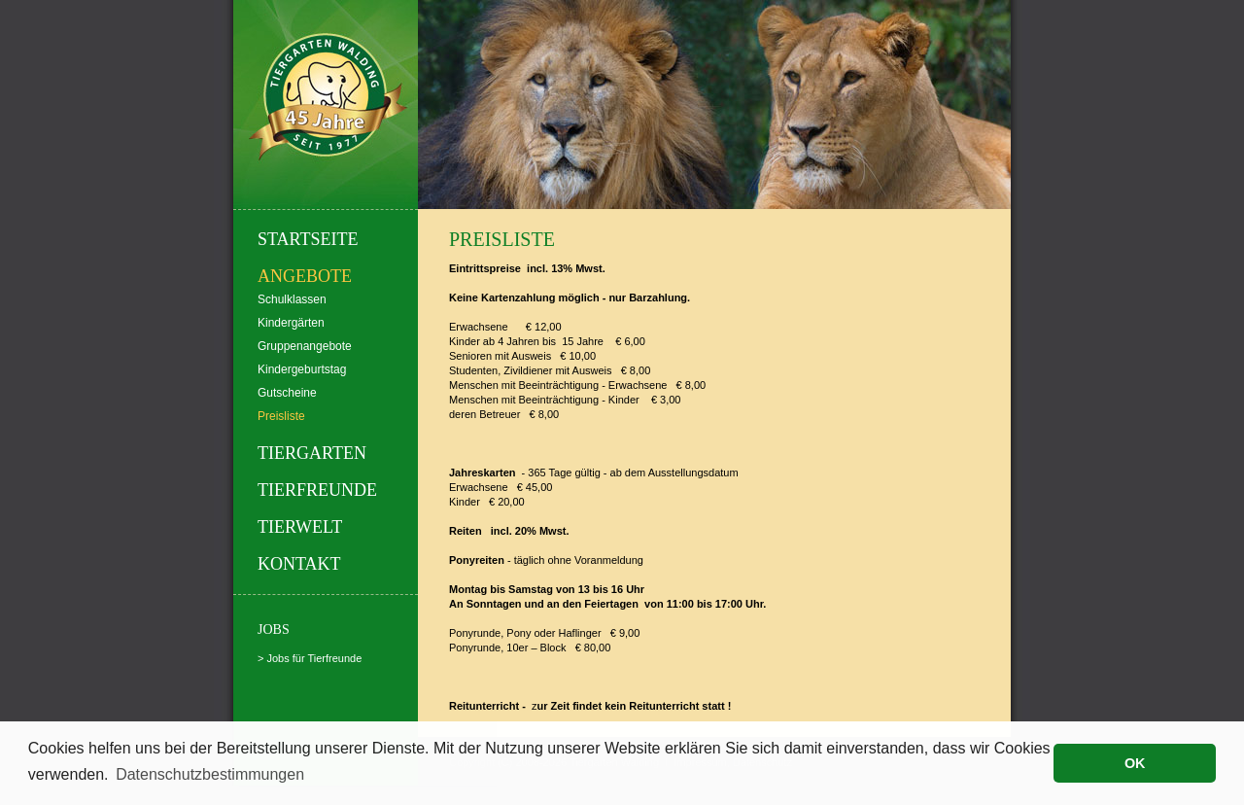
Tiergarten (312, 453)
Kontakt (299, 564)
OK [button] (1135, 763)
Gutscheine (287, 393)
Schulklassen (292, 299)
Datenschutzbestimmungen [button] (210, 774)
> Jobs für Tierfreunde (310, 658)
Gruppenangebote (305, 346)
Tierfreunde (317, 490)
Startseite (308, 239)
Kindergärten (291, 323)
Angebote (305, 276)
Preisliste (281, 416)
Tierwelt (300, 527)
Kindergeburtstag (302, 369)
